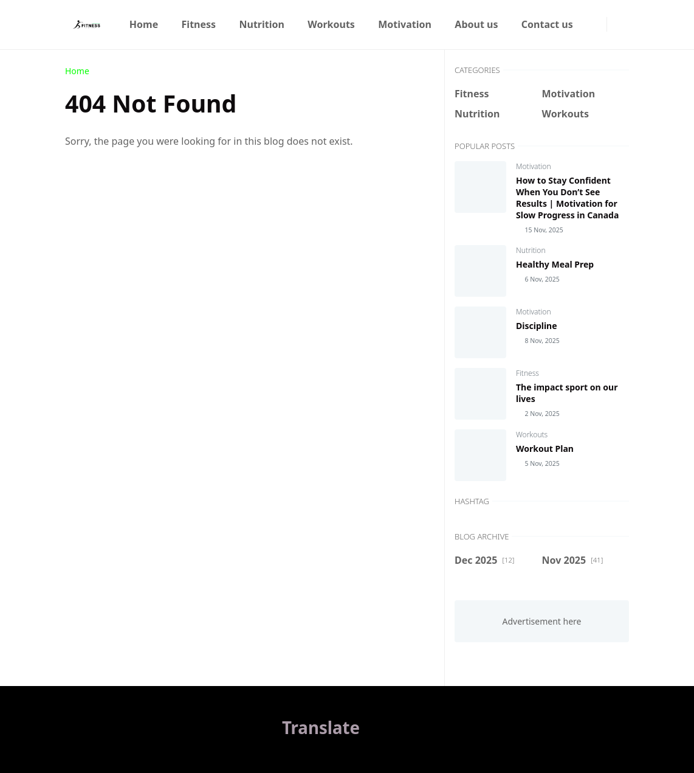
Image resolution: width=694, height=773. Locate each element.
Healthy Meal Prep (555, 264)
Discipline (536, 325)
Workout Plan (545, 448)
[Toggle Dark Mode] (614, 25)
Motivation (533, 166)
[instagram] (599, 24)
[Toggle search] (624, 24)
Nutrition (531, 250)
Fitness (527, 373)
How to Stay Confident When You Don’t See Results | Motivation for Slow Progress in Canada (567, 198)
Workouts (532, 434)
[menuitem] (144, 24)
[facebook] (589, 24)
